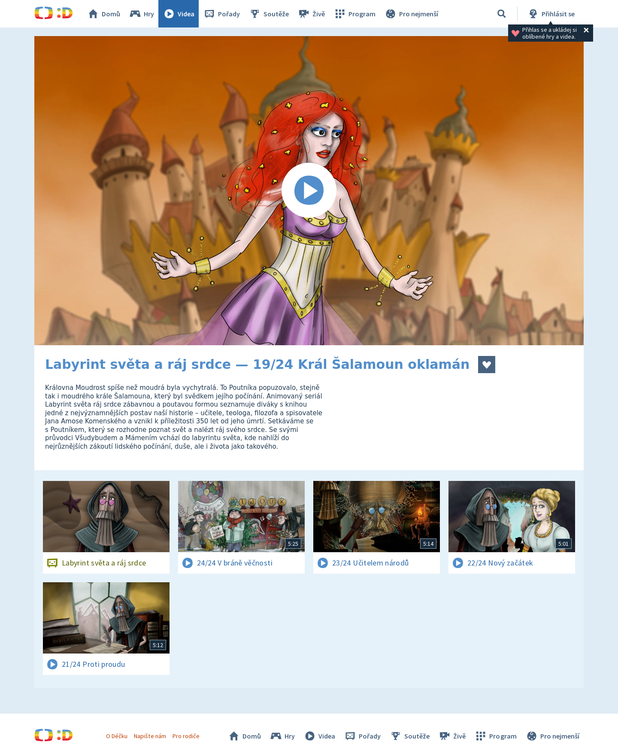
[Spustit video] (309, 190)
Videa (178, 13)
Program (354, 13)
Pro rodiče (186, 736)
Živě (311, 13)
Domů (103, 13)
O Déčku (116, 736)
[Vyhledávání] (501, 13)
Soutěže (268, 13)
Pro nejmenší (411, 13)
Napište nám (150, 736)
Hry (141, 13)
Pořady (221, 13)
